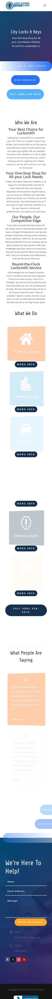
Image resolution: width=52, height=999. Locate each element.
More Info (26, 364)
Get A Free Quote (30, 66)
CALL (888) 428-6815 (26, 610)
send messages (30, 922)
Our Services (16, 80)
